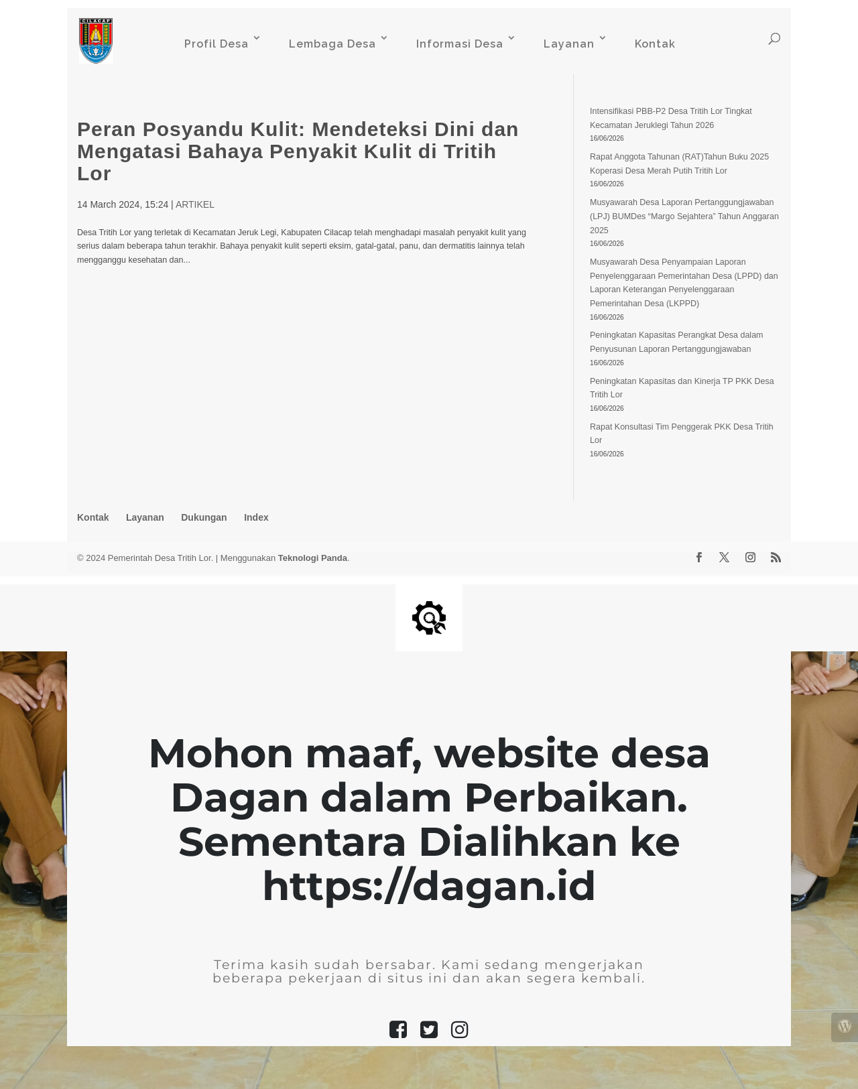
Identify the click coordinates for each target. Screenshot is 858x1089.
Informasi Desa (459, 44)
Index (256, 517)
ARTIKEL (195, 204)
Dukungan (204, 517)
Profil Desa (216, 44)
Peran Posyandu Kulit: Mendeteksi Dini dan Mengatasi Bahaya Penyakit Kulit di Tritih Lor (298, 151)
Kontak (655, 44)
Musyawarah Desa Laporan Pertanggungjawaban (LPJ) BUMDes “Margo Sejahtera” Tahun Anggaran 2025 (684, 216)
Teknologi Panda (312, 558)
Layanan (569, 44)
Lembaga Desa (332, 44)
